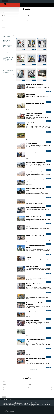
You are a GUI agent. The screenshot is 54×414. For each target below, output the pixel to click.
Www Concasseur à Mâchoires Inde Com (34, 368)
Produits (12, 0)
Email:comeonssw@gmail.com (42, 0)
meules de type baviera (6, 72)
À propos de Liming (25, 0)
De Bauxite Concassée (34, 369)
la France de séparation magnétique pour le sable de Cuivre (8, 52)
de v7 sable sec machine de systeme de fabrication (8, 58)
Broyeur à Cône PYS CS (6, 41)
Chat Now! (48, 91)
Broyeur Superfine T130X (6, 42)
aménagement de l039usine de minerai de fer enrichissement (8, 63)
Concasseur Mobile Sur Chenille (7, 45)
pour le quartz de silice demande (7, 59)
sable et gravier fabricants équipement (8, 61)
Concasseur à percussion (6, 36)
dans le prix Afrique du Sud (6, 56)
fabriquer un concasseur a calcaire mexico (8, 409)
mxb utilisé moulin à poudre (7, 60)
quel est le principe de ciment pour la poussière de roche (8, 70)
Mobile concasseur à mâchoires (7, 46)
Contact (33, 0)
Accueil (5, 0)
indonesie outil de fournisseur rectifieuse (8, 410)
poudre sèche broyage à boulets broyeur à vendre (7, 65)
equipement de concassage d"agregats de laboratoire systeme (10, 412)
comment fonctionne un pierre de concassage (7, 50)
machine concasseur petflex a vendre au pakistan (9, 411)
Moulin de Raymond (6, 37)
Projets (18, 0)
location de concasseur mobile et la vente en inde (7, 67)
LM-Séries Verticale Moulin (6, 40)
